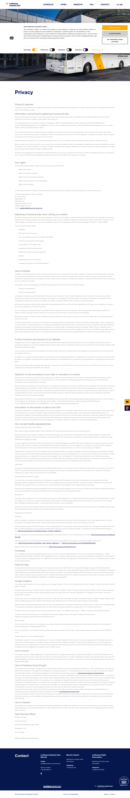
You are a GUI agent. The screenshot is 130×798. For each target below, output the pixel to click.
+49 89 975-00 (71, 767)
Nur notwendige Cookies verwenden (115, 17)
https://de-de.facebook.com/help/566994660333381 (79, 543)
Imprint (106, 794)
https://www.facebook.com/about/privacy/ (62, 547)
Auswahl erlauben (115, 10)
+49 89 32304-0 (46, 769)
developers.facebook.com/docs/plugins (91, 673)
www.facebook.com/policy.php (69, 691)
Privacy (112, 794)
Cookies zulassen (115, 4)
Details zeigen (96, 27)
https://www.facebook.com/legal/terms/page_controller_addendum (39, 531)
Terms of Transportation (70, 794)
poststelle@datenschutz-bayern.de (31, 208)
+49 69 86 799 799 (98, 769)
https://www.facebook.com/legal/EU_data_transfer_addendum (39, 543)
